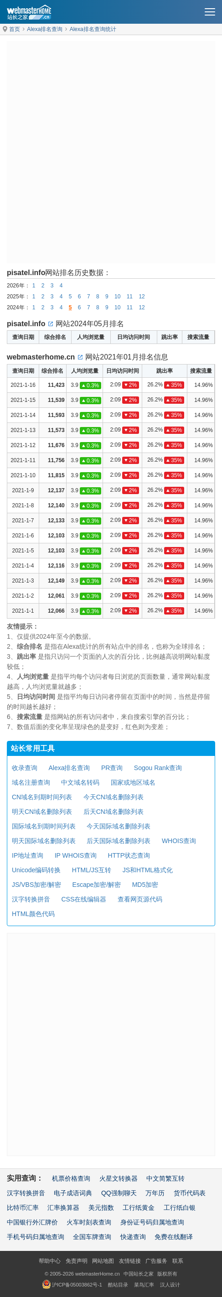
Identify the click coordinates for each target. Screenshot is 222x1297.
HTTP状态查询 (129, 855)
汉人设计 (170, 1284)
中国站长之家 (139, 1273)
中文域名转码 (80, 782)
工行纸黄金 (139, 1207)
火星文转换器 (118, 1178)
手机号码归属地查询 (35, 1236)
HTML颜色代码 (33, 913)
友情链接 (130, 1261)
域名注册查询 (31, 782)
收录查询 (24, 767)
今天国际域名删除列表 (118, 826)
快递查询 (133, 1236)
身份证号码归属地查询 (152, 1222)
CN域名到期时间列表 (42, 797)
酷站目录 (118, 1284)
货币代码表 (190, 1193)
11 (130, 296)
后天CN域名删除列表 (113, 811)
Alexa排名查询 (44, 29)
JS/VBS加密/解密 (36, 884)
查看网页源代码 (140, 899)
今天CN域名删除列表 (113, 797)
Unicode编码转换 (36, 870)
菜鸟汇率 (144, 1284)
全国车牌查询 (92, 1236)
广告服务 (156, 1261)
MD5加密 (145, 884)
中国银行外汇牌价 (32, 1222)
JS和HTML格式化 (148, 870)
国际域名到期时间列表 (44, 826)
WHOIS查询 (179, 840)
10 (117, 296)
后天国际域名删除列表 (118, 840)
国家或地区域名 (133, 782)
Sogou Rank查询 (158, 767)
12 (142, 296)
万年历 (155, 1193)
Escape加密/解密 (96, 884)
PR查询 (112, 767)
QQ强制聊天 (119, 1193)
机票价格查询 (71, 1178)
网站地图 (103, 1261)
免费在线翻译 (174, 1236)
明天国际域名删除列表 (44, 840)
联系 (177, 1261)
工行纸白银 (180, 1207)
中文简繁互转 (165, 1178)
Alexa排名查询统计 (93, 29)
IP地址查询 (27, 855)
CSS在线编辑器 (83, 899)
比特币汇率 (23, 1207)
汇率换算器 (63, 1207)
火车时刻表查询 (89, 1222)
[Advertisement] (111, 152)
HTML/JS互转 (91, 870)
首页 (14, 29)
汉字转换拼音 (31, 899)
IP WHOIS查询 (76, 855)
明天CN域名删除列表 (42, 811)
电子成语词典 (73, 1193)
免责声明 (77, 1261)
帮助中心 (50, 1261)
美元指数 (101, 1207)
